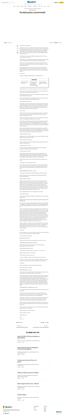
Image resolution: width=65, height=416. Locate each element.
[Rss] (57, 2)
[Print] (57, 42)
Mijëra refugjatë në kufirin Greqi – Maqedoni (28, 384)
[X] (54, 2)
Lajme (33, 4)
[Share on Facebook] (53, 42)
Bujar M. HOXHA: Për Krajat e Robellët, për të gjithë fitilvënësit (28, 337)
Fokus (28, 4)
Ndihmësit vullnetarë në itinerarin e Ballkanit (27, 373)
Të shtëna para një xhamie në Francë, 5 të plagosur (27, 361)
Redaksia (6, 42)
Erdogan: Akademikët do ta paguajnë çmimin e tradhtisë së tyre (43, 83)
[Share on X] (54, 42)
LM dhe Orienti (39, 4)
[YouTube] (55, 2)
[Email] (55, 42)
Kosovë (30, 4)
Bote (35, 4)
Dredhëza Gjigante (21, 395)
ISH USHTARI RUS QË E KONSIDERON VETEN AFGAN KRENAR (27, 348)
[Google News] (56, 2)
